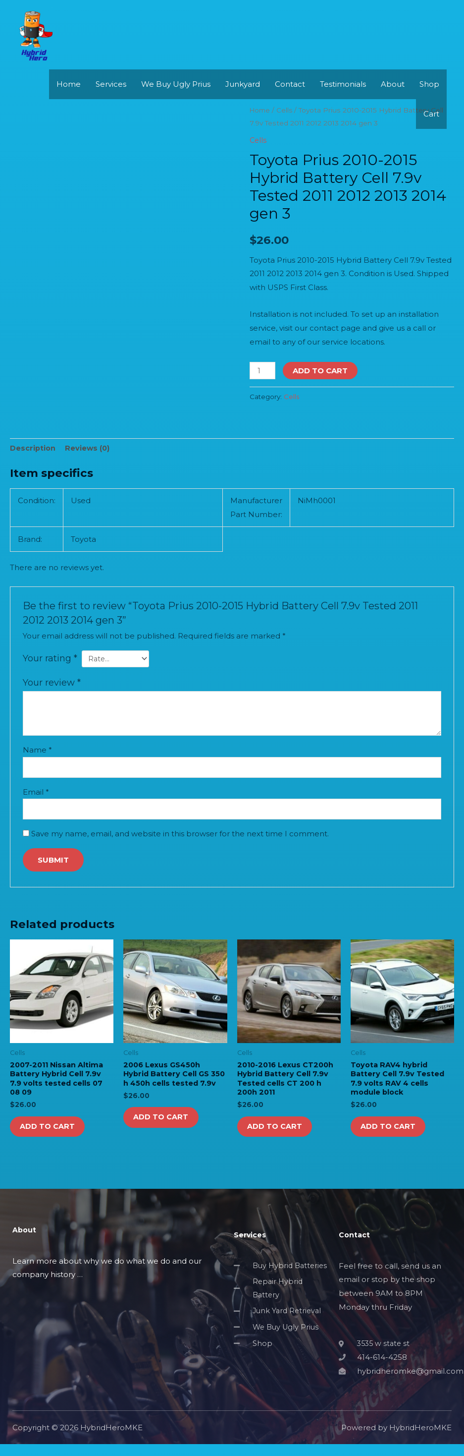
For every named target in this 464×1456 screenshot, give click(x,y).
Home (68, 107)
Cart (431, 136)
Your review (52, 684)
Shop (429, 107)
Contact (290, 107)
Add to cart (321, 370)
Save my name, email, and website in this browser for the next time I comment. (180, 837)
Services (111, 107)
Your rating (50, 658)
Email (36, 794)
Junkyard (242, 107)
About (393, 107)
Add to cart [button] (52, 1135)
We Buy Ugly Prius (175, 107)
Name (37, 752)
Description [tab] (33, 448)
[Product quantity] (263, 370)
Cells (292, 397)
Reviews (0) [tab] (88, 448)
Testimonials (343, 107)
